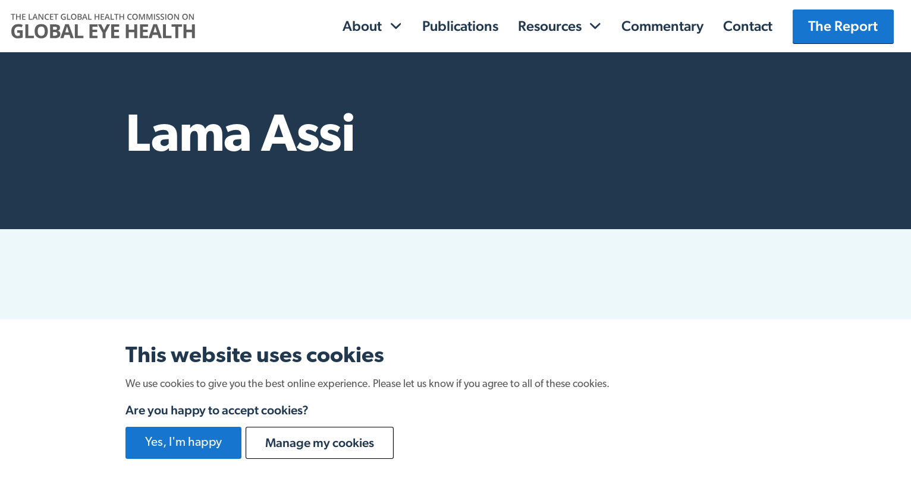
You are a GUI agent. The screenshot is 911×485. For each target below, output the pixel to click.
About (362, 25)
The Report (843, 25)
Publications (460, 25)
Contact (747, 25)
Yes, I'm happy (183, 442)
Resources (550, 25)
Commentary (662, 25)
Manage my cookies (319, 442)
